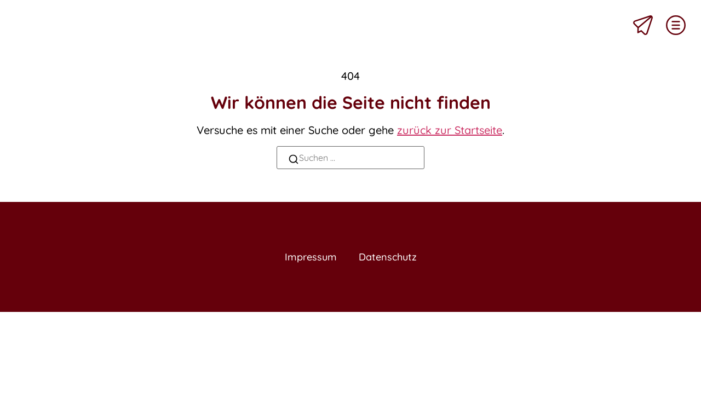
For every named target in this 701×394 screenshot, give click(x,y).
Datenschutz (389, 257)
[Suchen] (293, 160)
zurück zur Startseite (449, 130)
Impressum (308, 257)
